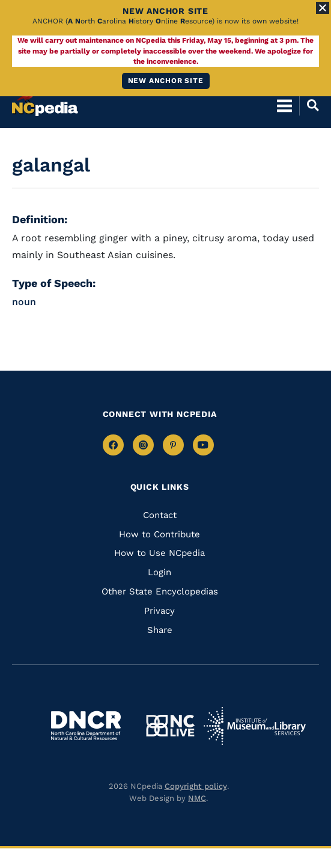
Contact (160, 515)
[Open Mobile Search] (309, 105)
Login (159, 572)
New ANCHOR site (166, 80)
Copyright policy (196, 786)
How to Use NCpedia (159, 553)
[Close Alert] (322, 8)
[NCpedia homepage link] (45, 100)
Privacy (159, 610)
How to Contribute (159, 534)
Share (159, 630)
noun (24, 301)
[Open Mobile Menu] (284, 105)
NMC (197, 798)
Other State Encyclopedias (160, 591)
